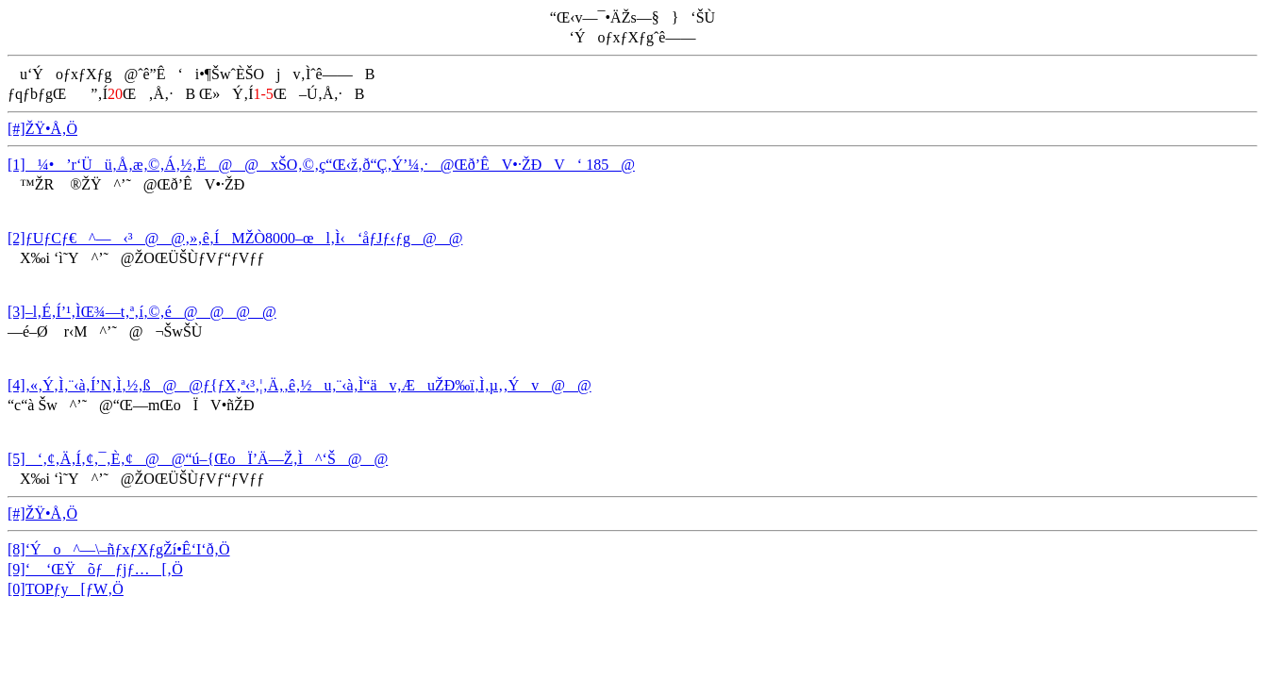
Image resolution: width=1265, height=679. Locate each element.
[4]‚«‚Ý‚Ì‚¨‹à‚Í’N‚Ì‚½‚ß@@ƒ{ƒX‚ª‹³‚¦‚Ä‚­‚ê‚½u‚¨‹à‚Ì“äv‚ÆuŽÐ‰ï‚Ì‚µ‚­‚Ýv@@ (299, 385)
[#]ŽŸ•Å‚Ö (42, 129)
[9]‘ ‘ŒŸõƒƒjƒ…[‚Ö (95, 569)
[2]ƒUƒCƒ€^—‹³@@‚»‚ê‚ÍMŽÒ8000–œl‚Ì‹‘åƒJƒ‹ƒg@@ (235, 238)
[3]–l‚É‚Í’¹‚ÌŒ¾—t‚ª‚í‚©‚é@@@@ (142, 312)
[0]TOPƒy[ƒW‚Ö (66, 589)
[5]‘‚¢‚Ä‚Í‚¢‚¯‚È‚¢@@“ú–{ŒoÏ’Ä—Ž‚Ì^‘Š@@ (198, 459)
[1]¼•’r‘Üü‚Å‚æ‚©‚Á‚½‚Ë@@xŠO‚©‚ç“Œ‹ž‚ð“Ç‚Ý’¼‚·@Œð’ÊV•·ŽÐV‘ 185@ (321, 165)
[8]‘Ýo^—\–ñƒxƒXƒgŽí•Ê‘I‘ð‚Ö (119, 549)
